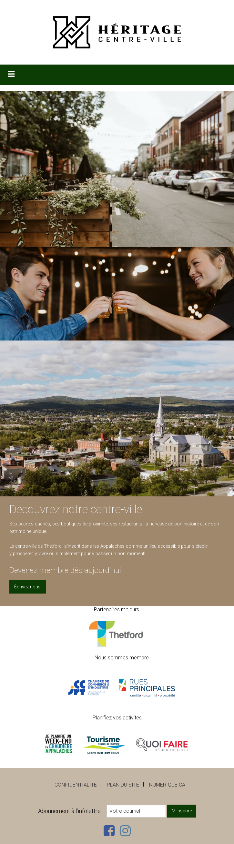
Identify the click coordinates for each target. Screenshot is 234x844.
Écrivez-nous (27, 587)
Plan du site (123, 785)
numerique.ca (167, 785)
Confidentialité (76, 785)
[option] (117, 294)
